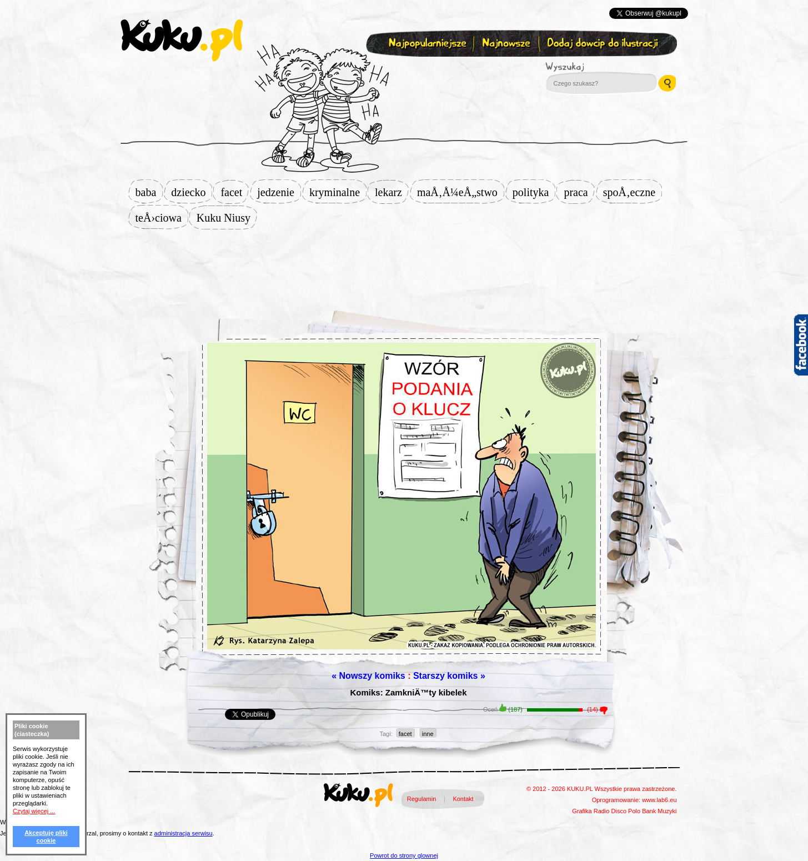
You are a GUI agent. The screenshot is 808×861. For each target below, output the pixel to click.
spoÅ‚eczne (632, 192)
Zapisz (402, 70)
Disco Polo (626, 811)
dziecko (191, 192)
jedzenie (279, 192)
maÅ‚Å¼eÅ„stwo (461, 192)
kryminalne (338, 192)
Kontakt (463, 798)
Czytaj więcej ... (34, 811)
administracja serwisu (183, 833)
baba (149, 192)
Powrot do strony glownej (404, 855)
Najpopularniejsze (425, 43)
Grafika (581, 811)
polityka (534, 192)
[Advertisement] (404, 265)
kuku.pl (182, 40)
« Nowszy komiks (368, 675)
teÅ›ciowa (162, 218)
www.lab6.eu (659, 800)
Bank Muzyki (659, 811)
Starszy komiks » (449, 675)
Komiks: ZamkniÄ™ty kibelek (408, 692)
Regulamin (421, 798)
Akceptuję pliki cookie (46, 836)
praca (579, 192)
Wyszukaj (595, 67)
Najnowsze (507, 43)
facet (234, 192)
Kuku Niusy (226, 218)
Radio (602, 811)
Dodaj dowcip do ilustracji (603, 43)
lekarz (392, 192)
